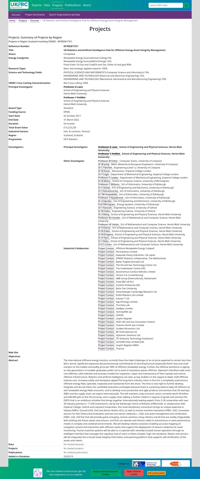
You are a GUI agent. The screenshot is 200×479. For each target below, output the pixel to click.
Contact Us (123, 463)
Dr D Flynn (104, 237)
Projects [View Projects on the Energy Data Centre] (57, 5)
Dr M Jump (104, 164)
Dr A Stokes (104, 187)
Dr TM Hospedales (108, 194)
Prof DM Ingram (107, 204)
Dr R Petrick (104, 227)
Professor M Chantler (109, 217)
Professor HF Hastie (108, 224)
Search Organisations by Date (64, 14)
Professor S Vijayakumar (111, 197)
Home (12, 20)
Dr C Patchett (105, 167)
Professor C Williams (109, 184)
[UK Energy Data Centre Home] (19, 5)
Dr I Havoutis (105, 207)
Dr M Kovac (104, 170)
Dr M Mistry (104, 180)
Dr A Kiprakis (105, 201)
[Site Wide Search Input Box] (165, 5)
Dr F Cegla (103, 174)
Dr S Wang (104, 214)
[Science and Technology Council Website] (146, 463)
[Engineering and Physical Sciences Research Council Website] (175, 463)
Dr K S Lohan (105, 244)
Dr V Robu (103, 241)
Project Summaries (35, 14)
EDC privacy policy (156, 473)
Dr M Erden (104, 231)
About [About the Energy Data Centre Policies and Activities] (87, 5)
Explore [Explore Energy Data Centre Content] (37, 5)
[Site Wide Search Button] (186, 5)
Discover (16, 14)
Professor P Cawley (108, 177)
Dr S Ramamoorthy (108, 191)
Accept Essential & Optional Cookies (105, 473)
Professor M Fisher (108, 160)
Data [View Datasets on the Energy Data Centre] (47, 5)
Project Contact (106, 248)
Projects (23, 20)
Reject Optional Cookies (134, 473)
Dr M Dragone (106, 234)
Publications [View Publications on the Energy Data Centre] (73, 5)
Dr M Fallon (104, 211)
